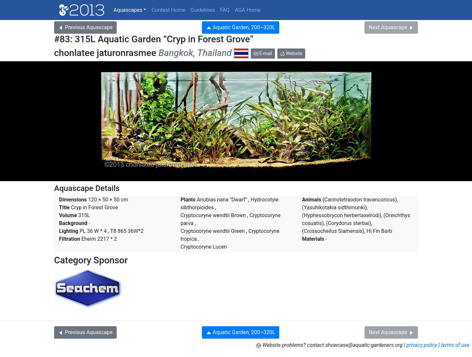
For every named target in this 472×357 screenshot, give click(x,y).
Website (291, 53)
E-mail (263, 53)
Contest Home (168, 10)
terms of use (455, 345)
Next (391, 27)
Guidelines (202, 10)
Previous (85, 27)
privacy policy (421, 345)
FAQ (225, 10)
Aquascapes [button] (127, 10)
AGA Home (248, 10)
